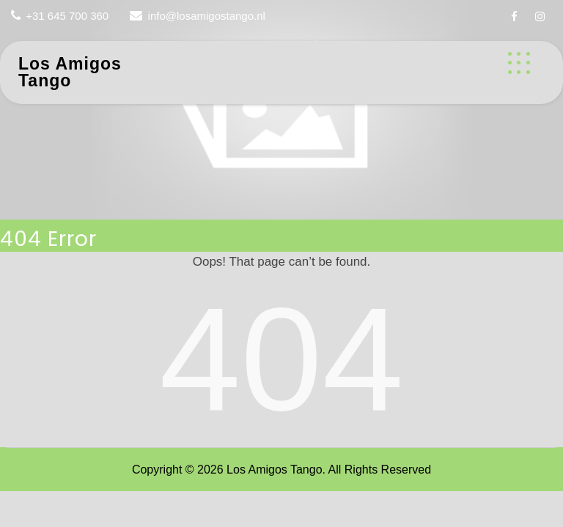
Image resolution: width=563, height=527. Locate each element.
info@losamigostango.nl (206, 16)
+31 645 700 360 (67, 16)
